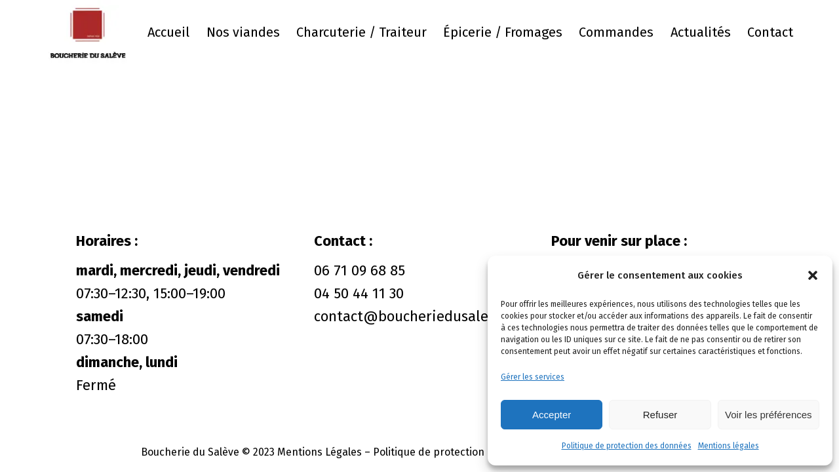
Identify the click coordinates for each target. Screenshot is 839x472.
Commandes (616, 32)
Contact (770, 32)
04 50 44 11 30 (359, 293)
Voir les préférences (768, 414)
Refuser (660, 414)
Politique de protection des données (627, 445)
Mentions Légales (319, 452)
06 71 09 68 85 (359, 270)
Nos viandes (243, 32)
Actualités (701, 32)
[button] (812, 275)
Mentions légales (728, 445)
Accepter (551, 414)
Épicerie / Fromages (502, 32)
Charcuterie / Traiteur (361, 32)
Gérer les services (532, 377)
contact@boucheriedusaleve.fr (416, 316)
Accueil (168, 32)
